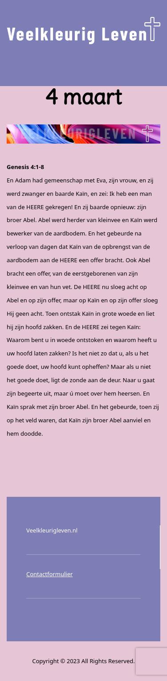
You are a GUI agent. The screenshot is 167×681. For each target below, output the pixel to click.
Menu (83, 65)
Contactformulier (49, 574)
